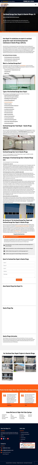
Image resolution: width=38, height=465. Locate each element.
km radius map (19, 320)
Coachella (3, 416)
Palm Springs (21, 414)
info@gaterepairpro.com (7, 450)
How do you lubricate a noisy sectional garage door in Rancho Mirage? (19, 248)
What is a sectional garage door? (11, 236)
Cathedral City (4, 414)
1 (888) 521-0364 (6, 448)
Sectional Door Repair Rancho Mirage (15, 31)
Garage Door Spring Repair (25, 434)
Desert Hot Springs (5, 417)
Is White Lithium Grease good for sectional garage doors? (16, 251)
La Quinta (12, 416)
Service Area (23, 439)
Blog (21, 441)
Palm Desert (13, 418)
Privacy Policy (23, 437)
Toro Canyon (30, 414)
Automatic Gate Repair (24, 432)
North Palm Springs (14, 417)
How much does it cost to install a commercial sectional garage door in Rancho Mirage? (19, 245)
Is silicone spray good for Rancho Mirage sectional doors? (16, 253)
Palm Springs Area (22, 416)
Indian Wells (4, 418)
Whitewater (30, 416)
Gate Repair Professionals (28, 462)
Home (3, 31)
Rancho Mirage (6, 31)
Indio (11, 414)
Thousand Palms (22, 418)
